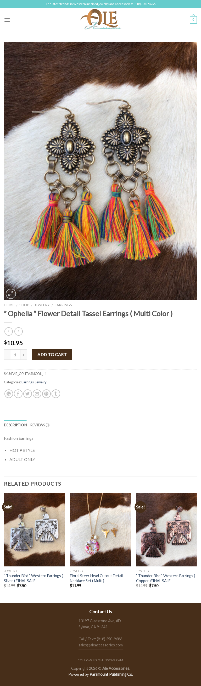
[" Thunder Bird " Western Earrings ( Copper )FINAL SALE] (166, 529)
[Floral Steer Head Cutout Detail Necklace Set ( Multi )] (100, 529)
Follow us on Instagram (100, 660)
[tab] (15, 425)
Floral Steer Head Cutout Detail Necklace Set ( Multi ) (96, 578)
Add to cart (52, 354)
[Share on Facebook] (18, 393)
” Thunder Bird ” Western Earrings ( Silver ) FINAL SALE (33, 578)
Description (15, 425)
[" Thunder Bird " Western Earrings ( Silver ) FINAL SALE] (34, 529)
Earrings (63, 305)
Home (9, 305)
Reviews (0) (40, 425)
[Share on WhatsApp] (8, 393)
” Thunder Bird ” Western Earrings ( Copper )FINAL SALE (165, 578)
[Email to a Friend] (37, 393)
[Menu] (7, 19)
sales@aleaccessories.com (101, 645)
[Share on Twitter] (27, 393)
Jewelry (42, 305)
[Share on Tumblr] (56, 393)
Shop (24, 305)
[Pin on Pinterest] (46, 393)
